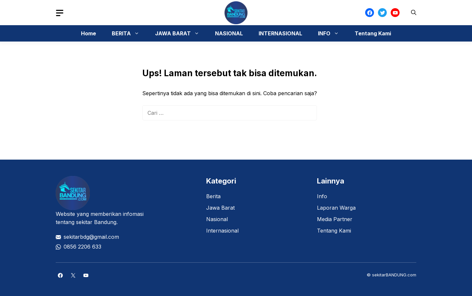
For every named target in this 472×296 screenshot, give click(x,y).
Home (88, 33)
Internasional (222, 230)
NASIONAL (229, 33)
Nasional (217, 219)
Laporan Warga (336, 207)
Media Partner (334, 219)
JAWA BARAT (180, 33)
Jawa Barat (220, 207)
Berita (213, 196)
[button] (413, 13)
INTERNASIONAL (280, 33)
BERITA (129, 33)
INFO (331, 33)
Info (322, 196)
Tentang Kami (373, 33)
